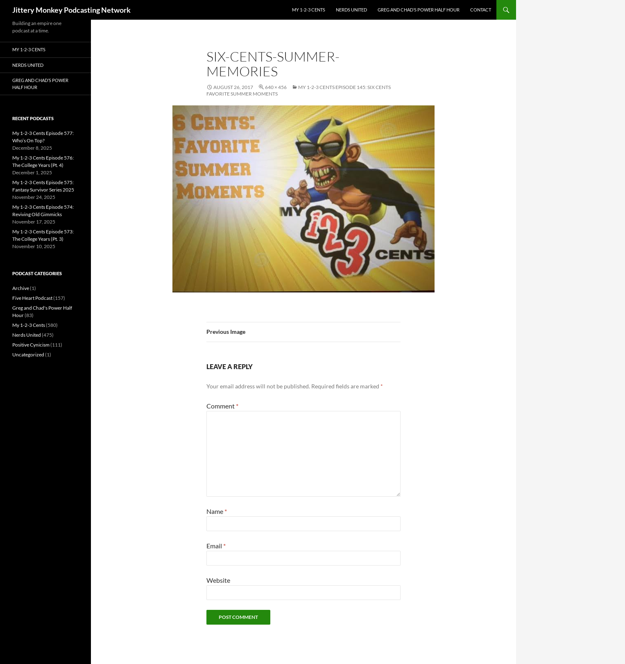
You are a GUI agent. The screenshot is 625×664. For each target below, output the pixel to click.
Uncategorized (28, 354)
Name (216, 511)
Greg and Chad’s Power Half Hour (419, 9)
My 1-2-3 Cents (308, 9)
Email (216, 546)
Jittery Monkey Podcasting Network (71, 9)
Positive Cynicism (31, 345)
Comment (222, 406)
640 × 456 (276, 87)
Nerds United (351, 9)
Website (218, 580)
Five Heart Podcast (32, 298)
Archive (20, 288)
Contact (480, 9)
